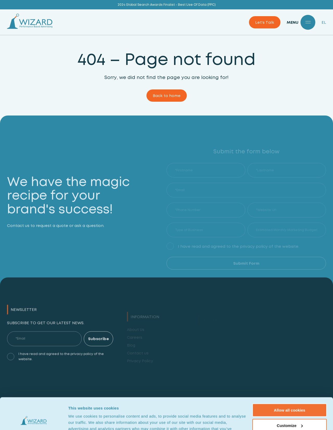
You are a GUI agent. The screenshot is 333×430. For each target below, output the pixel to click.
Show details (80, 419)
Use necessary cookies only (290, 411)
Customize (290, 395)
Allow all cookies (289, 380)
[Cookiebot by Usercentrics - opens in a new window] (33, 420)
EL (324, 22)
